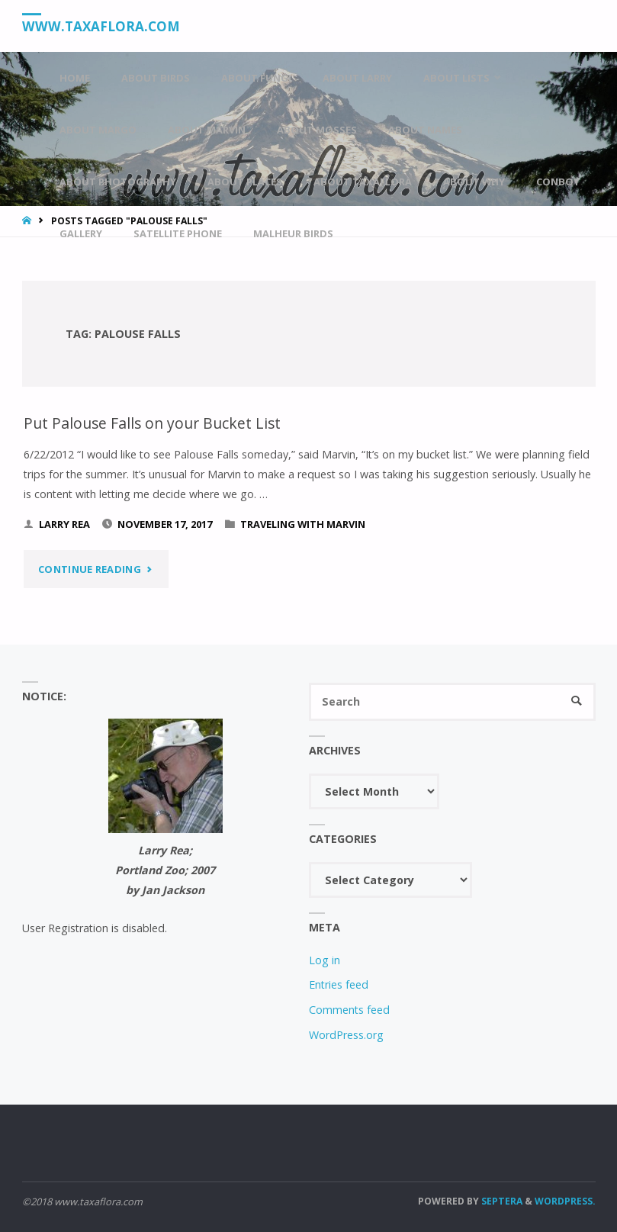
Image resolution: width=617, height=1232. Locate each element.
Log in (324, 960)
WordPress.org (346, 1035)
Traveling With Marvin (302, 524)
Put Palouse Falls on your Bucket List (152, 423)
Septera (500, 1201)
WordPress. (565, 1201)
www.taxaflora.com (101, 26)
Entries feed (338, 984)
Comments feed (349, 1009)
